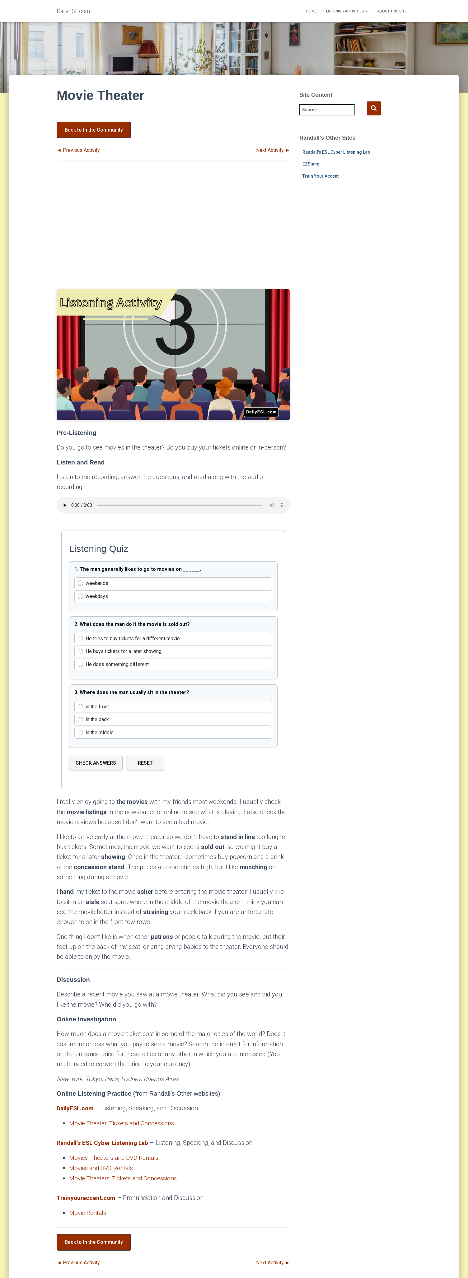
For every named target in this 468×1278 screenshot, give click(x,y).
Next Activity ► (273, 150)
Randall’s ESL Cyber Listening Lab (104, 1142)
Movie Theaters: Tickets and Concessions (125, 1177)
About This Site (392, 11)
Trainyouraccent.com (87, 1197)
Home (311, 11)
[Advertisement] (173, 230)
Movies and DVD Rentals (102, 1167)
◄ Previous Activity (78, 150)
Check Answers (96, 763)
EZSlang (311, 163)
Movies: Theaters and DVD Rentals (116, 1157)
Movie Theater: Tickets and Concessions (124, 1123)
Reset (145, 763)
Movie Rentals (88, 1211)
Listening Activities (347, 11)
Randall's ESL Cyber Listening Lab (336, 152)
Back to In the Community (94, 130)
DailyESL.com (76, 1108)
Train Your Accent (320, 176)
